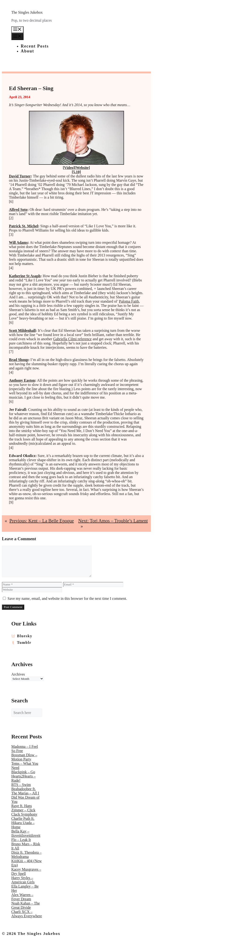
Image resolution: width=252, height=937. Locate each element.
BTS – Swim (21, 785)
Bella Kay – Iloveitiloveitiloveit (25, 833)
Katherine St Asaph (24, 276)
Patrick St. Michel (23, 226)
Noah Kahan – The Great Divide (25, 905)
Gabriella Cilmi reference (72, 339)
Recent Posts (35, 46)
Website (82, 168)
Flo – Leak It (21, 840)
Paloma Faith (129, 301)
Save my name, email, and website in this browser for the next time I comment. (67, 599)
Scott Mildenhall (22, 330)
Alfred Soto (18, 210)
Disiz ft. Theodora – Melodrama (26, 854)
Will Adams (18, 242)
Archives (18, 674)
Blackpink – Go (23, 772)
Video (68, 168)
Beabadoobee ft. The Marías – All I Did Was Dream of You (25, 795)
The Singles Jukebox (27, 12)
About (27, 51)
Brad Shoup (18, 360)
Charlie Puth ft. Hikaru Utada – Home (23, 823)
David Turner (20, 176)
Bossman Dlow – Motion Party (24, 757)
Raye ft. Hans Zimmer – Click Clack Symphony (24, 810)
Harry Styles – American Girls (23, 880)
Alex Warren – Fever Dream (22, 897)
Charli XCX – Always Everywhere (26, 914)
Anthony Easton (22, 380)
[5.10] (76, 172)
